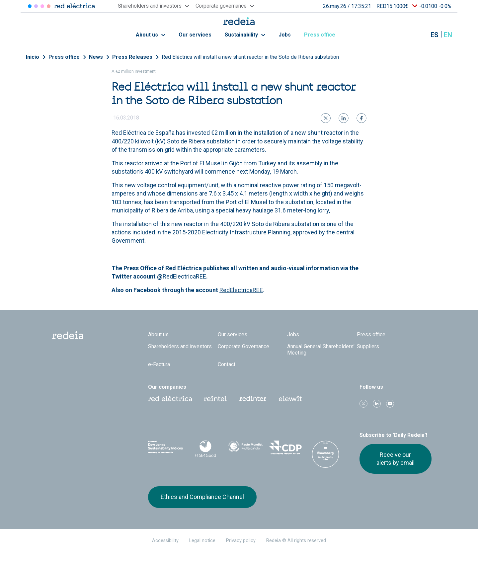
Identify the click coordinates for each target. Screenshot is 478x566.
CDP (285, 447)
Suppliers (368, 346)
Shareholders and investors (180, 346)
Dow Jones (165, 448)
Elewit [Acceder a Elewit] (48, 6)
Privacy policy (241, 540)
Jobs (285, 35)
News (96, 57)
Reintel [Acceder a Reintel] (42, 6)
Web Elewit (290, 399)
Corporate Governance (243, 346)
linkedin (377, 404)
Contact (226, 364)
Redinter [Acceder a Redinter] (36, 6)
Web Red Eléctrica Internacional (253, 399)
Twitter (363, 404)
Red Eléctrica (170, 399)
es (434, 35)
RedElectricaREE (184, 276)
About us (150, 35)
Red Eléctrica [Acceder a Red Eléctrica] (30, 6)
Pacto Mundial (245, 448)
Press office (323, 35)
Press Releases (132, 57)
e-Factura (159, 364)
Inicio (32, 57)
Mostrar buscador (418, 35)
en (448, 35)
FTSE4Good (205, 449)
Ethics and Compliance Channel (202, 496)
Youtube (390, 404)
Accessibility (165, 540)
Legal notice (202, 540)
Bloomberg (325, 454)
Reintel (215, 399)
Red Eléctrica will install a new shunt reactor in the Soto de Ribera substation (250, 57)
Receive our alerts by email (395, 458)
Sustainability (245, 35)
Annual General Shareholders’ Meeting (321, 349)
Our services (195, 35)
